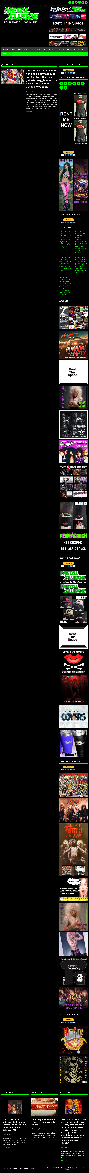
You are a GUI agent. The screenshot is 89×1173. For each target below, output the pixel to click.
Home (5, 50)
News (13, 50)
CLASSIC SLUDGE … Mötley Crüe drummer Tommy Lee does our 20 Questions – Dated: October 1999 (14, 1124)
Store (80, 50)
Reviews (22, 49)
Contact (71, 50)
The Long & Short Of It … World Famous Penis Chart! (43, 1122)
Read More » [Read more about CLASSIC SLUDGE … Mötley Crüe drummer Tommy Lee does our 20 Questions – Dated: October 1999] (6, 1147)
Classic (60, 49)
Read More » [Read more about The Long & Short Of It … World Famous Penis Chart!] (35, 1140)
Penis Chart (48, 50)
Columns (35, 49)
